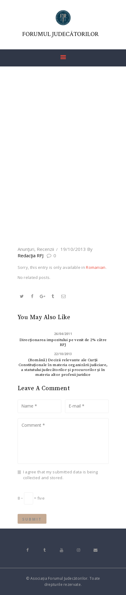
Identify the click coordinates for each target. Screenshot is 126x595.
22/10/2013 (63, 354)
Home (38, 223)
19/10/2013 (73, 249)
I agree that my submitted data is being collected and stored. (60, 475)
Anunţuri (26, 249)
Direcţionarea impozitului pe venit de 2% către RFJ (63, 342)
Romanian (95, 267)
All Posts (62, 223)
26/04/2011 (63, 334)
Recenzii (45, 249)
